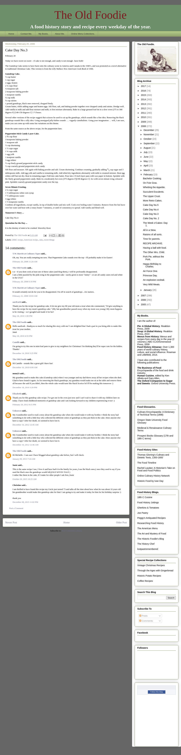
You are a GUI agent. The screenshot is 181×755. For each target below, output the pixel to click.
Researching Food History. (150, 523)
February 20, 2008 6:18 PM (24, 281)
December (149, 130)
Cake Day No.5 (150, 205)
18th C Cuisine (144, 497)
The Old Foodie (90, 15)
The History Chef (145, 544)
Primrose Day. (150, 275)
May (145, 161)
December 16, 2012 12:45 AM (25, 424)
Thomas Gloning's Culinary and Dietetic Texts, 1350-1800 (153, 456)
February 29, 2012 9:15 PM (24, 404)
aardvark (17, 302)
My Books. (43, 34)
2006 (144, 300)
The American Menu (147, 528)
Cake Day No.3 (150, 214)
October (147, 139)
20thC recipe (17, 240)
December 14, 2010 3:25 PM (25, 353)
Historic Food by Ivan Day (150, 481)
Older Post (121, 522)
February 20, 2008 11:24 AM (25, 261)
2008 (144, 126)
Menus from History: (148, 336)
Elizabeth (17, 393)
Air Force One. (150, 271)
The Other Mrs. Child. (154, 252)
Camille (16, 342)
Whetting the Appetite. (154, 187)
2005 (144, 304)
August (147, 148)
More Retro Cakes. (152, 200)
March (147, 170)
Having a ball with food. (155, 248)
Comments (146, 621)
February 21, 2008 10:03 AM (25, 296)
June (146, 156)
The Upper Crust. (151, 196)
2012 (144, 108)
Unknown (17, 410)
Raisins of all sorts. (152, 234)
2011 (144, 113)
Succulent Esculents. (153, 192)
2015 (144, 95)
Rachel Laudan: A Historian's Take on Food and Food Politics (156, 469)
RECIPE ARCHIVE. (153, 243)
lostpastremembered (147, 549)
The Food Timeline (146, 462)
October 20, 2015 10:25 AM (25, 479)
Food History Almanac (149, 347)
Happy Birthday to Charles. (152, 265)
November (149, 134)
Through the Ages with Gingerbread (155, 570)
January (147, 290)
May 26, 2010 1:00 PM (22, 316)
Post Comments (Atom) (72, 530)
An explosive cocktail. (154, 280)
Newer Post (11, 522)
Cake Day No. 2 (151, 218)
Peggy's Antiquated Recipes (151, 518)
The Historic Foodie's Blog (150, 538)
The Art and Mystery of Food (151, 533)
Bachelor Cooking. (152, 178)
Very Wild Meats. (151, 284)
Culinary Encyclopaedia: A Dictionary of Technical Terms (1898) (155, 413)
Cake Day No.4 (150, 209)
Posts (143, 615)
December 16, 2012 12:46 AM (25, 445)
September (149, 143)
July (145, 152)
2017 (144, 86)
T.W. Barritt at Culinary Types (26, 253)
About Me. (60, 34)
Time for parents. (151, 239)
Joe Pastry (142, 513)
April (146, 165)
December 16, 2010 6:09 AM (25, 367)
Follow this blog (156, 692)
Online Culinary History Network (153, 475)
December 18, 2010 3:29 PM (25, 387)
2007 (144, 295)
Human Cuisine (145, 375)
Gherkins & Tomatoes (148, 507)
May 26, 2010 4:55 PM (22, 336)
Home (11, 34)
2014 (144, 99)
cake (41, 240)
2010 (144, 117)
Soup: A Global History (149, 331)
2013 (144, 104)
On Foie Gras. (150, 183)
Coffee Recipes (145, 581)
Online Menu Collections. (83, 34)
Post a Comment (16, 508)
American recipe (31, 240)
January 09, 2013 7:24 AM (24, 459)
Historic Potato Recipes (149, 575)
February (148, 174)
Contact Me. (26, 34)
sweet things (49, 240)
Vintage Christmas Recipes (151, 565)
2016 (144, 90)
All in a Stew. (149, 230)
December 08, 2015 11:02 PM (25, 502)
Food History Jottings (148, 502)
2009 (144, 121)
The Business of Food (149, 368)
